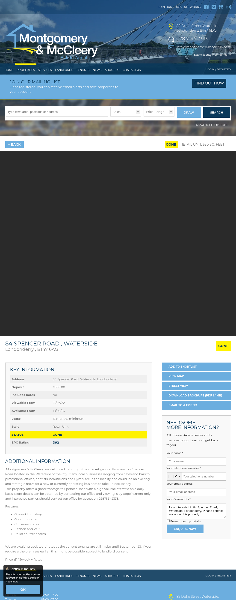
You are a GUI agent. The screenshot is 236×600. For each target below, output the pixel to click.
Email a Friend (183, 412)
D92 (56, 450)
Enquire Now (185, 536)
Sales (117, 121)
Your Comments (179, 506)
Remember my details (185, 529)
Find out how (209, 93)
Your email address (180, 491)
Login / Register (218, 79)
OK (23, 590)
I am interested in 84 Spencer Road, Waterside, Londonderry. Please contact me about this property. (196, 518)
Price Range (155, 121)
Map (176, 383)
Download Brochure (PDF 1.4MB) (195, 403)
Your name (175, 460)
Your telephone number (184, 475)
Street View (178, 393)
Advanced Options (212, 132)
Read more (12, 583)
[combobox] (174, 484)
